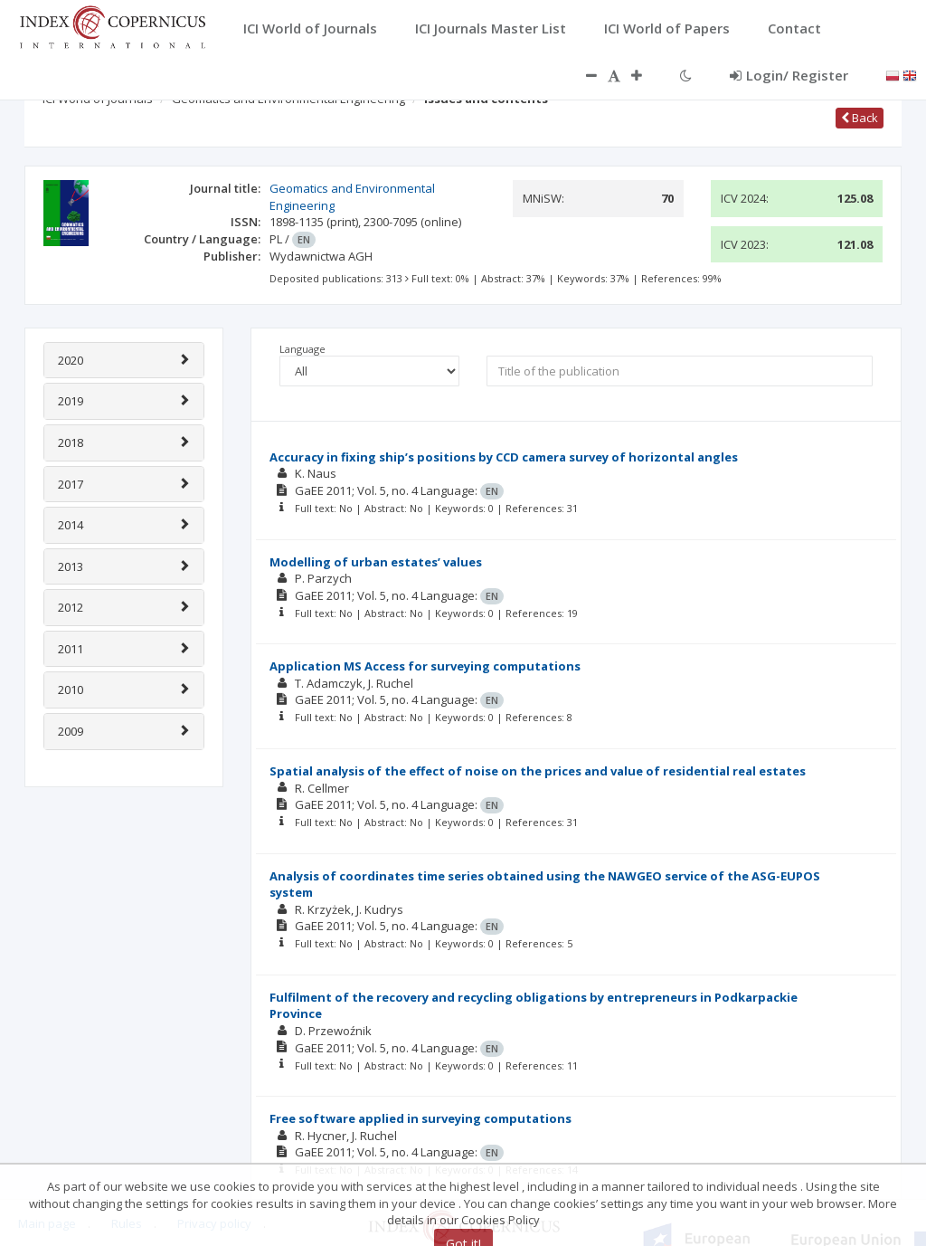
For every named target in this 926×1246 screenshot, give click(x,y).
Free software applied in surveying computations (420, 1118)
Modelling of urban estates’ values (375, 562)
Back (859, 117)
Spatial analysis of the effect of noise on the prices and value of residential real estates (537, 771)
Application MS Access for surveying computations (425, 666)
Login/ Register (789, 75)
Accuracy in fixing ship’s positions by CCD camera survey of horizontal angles (503, 457)
